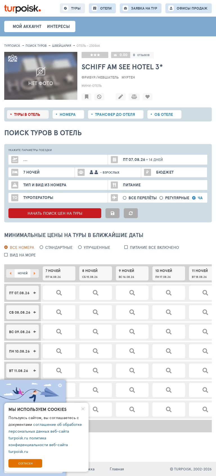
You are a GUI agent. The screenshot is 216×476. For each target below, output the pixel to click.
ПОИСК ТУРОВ (36, 45)
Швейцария (61, 45)
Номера (68, 114)
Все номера (22, 247)
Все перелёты (143, 198)
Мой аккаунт (27, 26)
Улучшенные (97, 247)
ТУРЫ (76, 8)
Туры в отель (27, 114)
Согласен (25, 463)
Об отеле (163, 114)
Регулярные (177, 198)
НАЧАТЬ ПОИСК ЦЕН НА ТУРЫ (55, 213)
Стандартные (59, 247)
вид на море (23, 255)
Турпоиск (12, 45)
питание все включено (154, 247)
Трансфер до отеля (115, 114)
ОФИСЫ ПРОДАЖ (192, 8)
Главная (117, 468)
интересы (58, 26)
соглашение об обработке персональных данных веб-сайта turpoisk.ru (45, 431)
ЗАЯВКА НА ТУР (144, 8)
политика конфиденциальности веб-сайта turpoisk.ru (38, 444)
